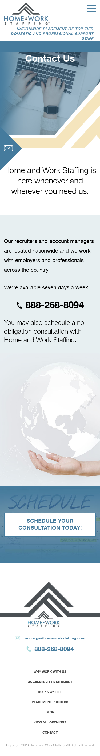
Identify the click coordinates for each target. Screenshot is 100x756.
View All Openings (50, 722)
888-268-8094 (50, 305)
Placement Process (50, 702)
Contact (50, 732)
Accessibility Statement (50, 682)
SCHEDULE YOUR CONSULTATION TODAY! (50, 524)
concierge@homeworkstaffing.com (50, 638)
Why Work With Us (50, 672)
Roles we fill (50, 692)
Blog (50, 712)
